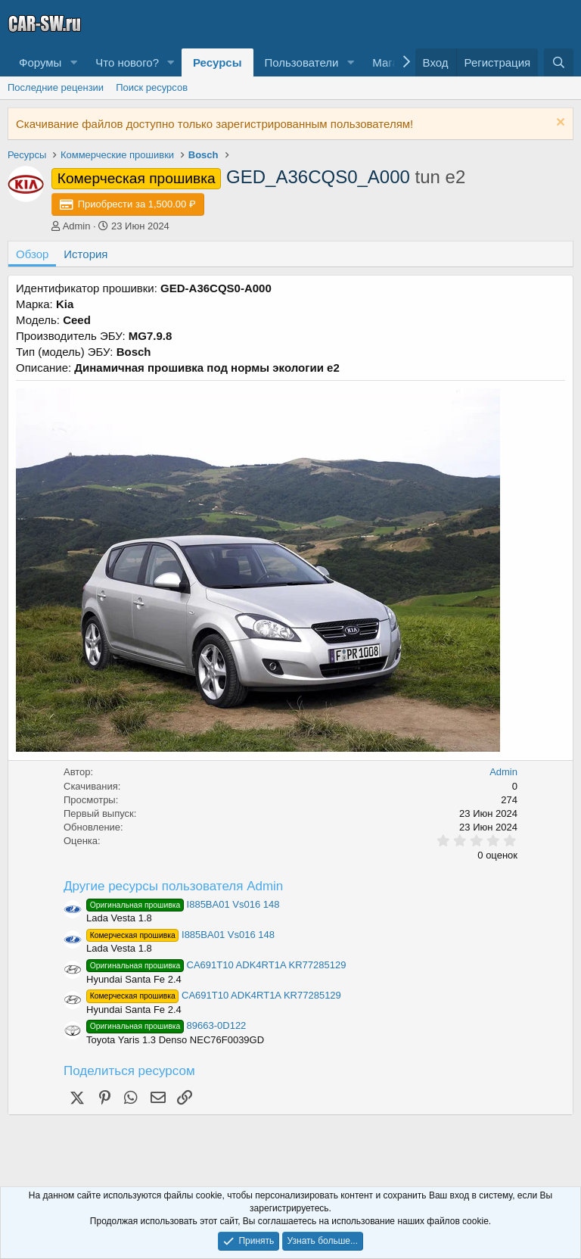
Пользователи (302, 62)
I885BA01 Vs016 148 (182, 904)
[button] (73, 62)
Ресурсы (217, 62)
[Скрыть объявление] (558, 124)
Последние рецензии (56, 87)
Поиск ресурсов (152, 87)
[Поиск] (558, 62)
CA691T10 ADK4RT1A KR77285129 (216, 965)
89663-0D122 (166, 1025)
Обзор (32, 254)
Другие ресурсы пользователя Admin (173, 886)
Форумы (40, 62)
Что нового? (127, 62)
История (85, 254)
